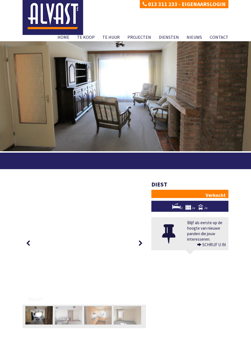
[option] (40, 192)
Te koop (86, 37)
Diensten (169, 37)
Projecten (139, 37)
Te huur (111, 37)
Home (63, 37)
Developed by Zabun (76, 345)
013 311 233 (160, 4)
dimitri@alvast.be (43, 324)
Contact (219, 37)
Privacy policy (32, 345)
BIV (185, 336)
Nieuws (194, 37)
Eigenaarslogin (204, 4)
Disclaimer (52, 345)
